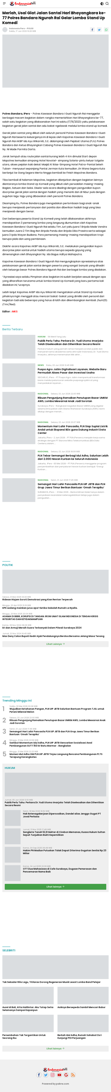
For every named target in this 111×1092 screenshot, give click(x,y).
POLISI (30, 28)
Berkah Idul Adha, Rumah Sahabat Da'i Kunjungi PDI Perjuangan (79, 1036)
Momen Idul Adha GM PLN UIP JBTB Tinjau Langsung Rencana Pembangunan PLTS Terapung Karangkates (56, 755)
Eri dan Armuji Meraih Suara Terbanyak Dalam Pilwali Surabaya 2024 (42, 627)
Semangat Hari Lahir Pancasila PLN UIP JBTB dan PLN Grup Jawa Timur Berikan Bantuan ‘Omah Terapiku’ (71, 485)
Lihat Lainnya (55, 644)
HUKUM (41, 336)
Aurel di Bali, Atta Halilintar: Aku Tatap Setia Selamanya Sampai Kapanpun (27, 1009)
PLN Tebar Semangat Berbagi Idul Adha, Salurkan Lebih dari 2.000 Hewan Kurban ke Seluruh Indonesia (73, 457)
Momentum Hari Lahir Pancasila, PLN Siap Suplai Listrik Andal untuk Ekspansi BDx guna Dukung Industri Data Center (73, 430)
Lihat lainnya (55, 886)
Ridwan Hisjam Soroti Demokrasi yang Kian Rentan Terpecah (37, 599)
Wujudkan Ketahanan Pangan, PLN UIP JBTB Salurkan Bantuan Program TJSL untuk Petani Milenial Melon (57, 710)
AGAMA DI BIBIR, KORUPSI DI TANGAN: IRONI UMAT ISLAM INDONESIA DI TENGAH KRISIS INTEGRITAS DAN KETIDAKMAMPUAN (50, 618)
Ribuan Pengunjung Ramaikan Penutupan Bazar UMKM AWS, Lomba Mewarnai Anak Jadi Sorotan (73, 399)
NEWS (41, 365)
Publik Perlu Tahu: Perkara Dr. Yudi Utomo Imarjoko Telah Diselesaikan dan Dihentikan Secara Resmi (70, 342)
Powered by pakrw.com (55, 1083)
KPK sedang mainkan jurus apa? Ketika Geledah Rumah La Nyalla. (40, 608)
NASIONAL (43, 393)
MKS (15, 311)
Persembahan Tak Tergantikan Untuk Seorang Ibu (24, 1036)
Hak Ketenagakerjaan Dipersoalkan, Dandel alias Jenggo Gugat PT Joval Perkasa (62, 815)
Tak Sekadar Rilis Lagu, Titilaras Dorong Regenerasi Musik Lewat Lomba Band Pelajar (51, 982)
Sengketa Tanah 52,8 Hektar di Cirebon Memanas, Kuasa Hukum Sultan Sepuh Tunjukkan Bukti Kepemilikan (64, 833)
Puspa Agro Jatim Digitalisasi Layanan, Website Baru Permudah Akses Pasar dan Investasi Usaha (72, 370)
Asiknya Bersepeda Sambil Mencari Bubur (81, 1007)
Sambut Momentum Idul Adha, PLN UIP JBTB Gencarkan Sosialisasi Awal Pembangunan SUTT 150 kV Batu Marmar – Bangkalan (51, 744)
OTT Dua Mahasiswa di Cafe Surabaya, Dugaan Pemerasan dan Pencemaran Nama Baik (60, 870)
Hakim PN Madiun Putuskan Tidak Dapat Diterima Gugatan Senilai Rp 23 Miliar (64, 852)
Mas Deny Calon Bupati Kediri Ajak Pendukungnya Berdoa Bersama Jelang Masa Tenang (53, 636)
